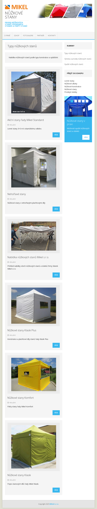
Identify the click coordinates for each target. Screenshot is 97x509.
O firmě (7, 35)
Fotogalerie (28, 35)
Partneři (40, 35)
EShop (16, 35)
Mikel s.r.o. (54, 504)
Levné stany (69, 81)
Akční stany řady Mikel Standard (25, 120)
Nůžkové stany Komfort (20, 397)
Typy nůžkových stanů (73, 53)
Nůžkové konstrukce (72, 86)
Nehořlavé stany (16, 194)
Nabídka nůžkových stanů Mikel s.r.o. (28, 257)
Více (56, 135)
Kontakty (52, 35)
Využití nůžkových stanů (73, 64)
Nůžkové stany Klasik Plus (21, 330)
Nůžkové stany (70, 89)
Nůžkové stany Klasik (19, 475)
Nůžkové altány (70, 83)
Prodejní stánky (70, 92)
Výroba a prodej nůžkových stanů (77, 59)
